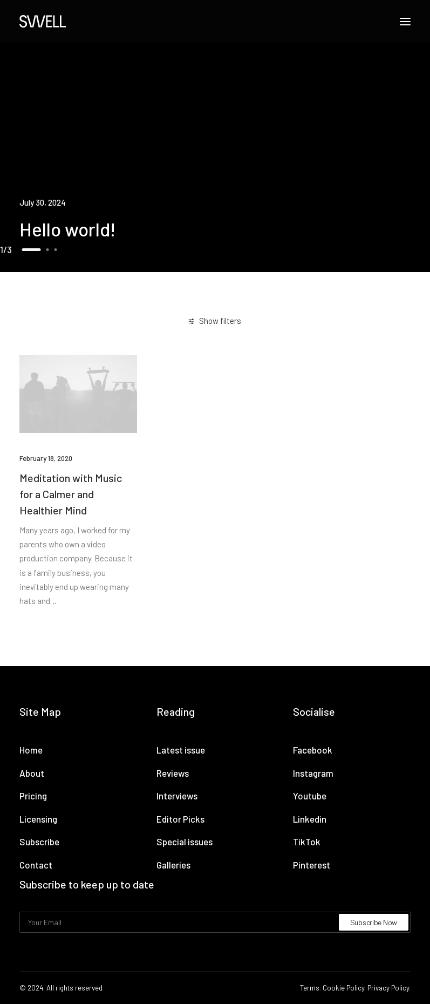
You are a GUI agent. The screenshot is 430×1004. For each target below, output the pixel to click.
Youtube (309, 795)
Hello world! (67, 229)
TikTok (306, 841)
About (31, 773)
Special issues (184, 841)
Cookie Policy (343, 987)
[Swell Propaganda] (42, 21)
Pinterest (311, 864)
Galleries (173, 864)
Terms (309, 987)
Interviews (176, 795)
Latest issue (180, 749)
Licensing (38, 818)
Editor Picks (180, 818)
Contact (35, 864)
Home (31, 749)
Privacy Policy (388, 987)
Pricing (33, 795)
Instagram (313, 773)
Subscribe (39, 841)
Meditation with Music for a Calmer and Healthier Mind (70, 494)
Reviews (172, 773)
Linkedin (309, 818)
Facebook (312, 749)
